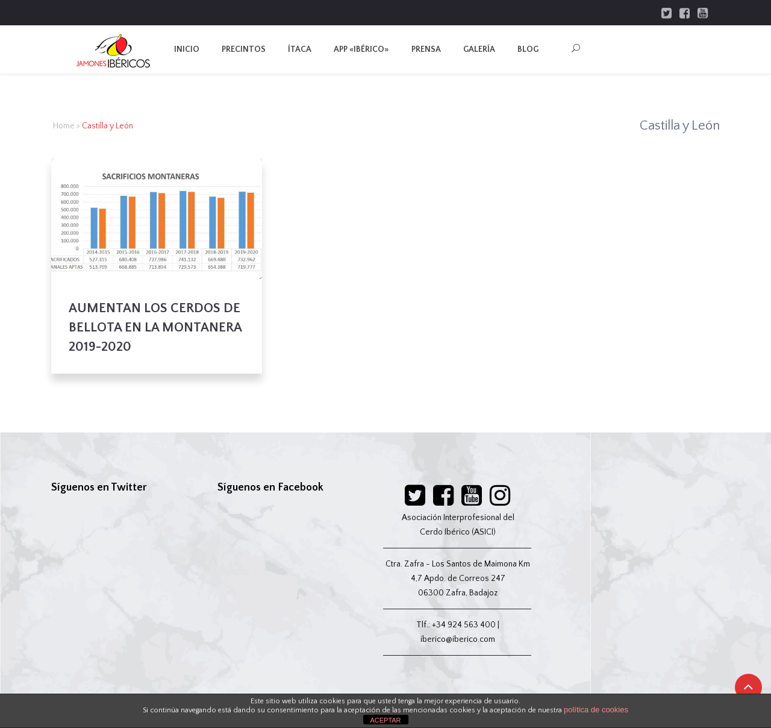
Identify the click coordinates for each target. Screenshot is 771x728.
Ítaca (299, 49)
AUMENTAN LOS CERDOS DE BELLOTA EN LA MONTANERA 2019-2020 (155, 327)
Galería (479, 49)
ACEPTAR (385, 720)
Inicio (186, 49)
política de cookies (596, 709)
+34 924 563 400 (464, 625)
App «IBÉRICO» (361, 49)
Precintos (244, 49)
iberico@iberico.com (457, 639)
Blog (527, 49)
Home (64, 126)
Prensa (426, 49)
